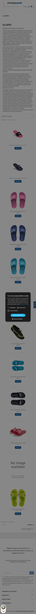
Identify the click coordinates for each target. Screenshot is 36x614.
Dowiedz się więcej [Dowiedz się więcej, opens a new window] (24, 304)
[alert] (18, 307)
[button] (8, 307)
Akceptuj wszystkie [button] (18, 315)
